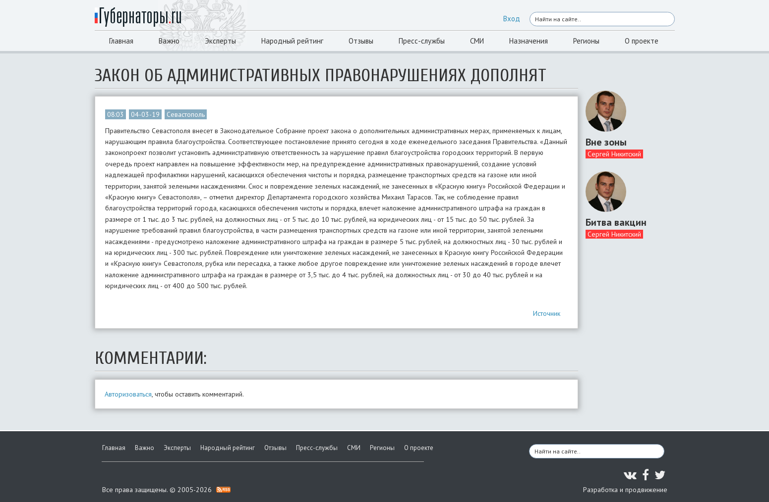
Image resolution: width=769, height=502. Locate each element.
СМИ (477, 41)
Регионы (586, 41)
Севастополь (186, 114)
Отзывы (361, 41)
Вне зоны (606, 142)
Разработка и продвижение (625, 489)
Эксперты (220, 41)
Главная (121, 41)
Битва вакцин (616, 222)
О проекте (641, 41)
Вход (511, 18)
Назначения (528, 41)
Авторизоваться (128, 394)
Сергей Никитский (614, 154)
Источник (546, 313)
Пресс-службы (422, 41)
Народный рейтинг (292, 41)
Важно (169, 41)
